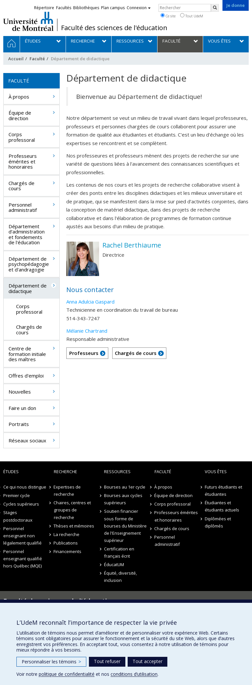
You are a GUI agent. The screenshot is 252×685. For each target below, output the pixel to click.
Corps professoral (22, 137)
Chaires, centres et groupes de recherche (72, 510)
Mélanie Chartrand (86, 330)
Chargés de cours (136, 353)
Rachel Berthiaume (131, 245)
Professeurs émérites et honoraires (23, 161)
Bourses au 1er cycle (124, 487)
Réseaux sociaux (27, 440)
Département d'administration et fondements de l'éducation (27, 234)
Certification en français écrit (119, 552)
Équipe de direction (20, 115)
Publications (66, 543)
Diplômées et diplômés (218, 522)
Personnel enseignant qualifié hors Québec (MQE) (22, 558)
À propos (19, 96)
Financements (68, 551)
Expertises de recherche (67, 490)
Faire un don (22, 408)
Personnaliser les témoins (51, 661)
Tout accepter (147, 661)
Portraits (19, 424)
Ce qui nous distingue (24, 487)
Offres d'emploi (26, 375)
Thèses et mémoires (74, 526)
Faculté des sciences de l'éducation (114, 28)
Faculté (37, 59)
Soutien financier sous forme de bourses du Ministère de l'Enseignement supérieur (125, 525)
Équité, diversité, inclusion (120, 576)
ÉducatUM (114, 564)
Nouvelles (20, 391)
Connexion (139, 7)
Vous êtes (216, 471)
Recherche (65, 471)
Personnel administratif (23, 207)
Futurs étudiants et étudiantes (223, 490)
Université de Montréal (28, 21)
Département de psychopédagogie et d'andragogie (29, 264)
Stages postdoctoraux (17, 516)
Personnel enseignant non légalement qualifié (22, 536)
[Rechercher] (215, 8)
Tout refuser (107, 661)
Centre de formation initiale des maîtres (27, 353)
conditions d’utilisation (134, 674)
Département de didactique (28, 288)
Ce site (168, 15)
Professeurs (83, 353)
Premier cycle (16, 495)
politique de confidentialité (66, 674)
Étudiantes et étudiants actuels (222, 506)
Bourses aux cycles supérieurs (123, 499)
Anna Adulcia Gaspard (90, 301)
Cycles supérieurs (21, 504)
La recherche (67, 534)
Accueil (16, 59)
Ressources (117, 471)
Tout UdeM (191, 15)
